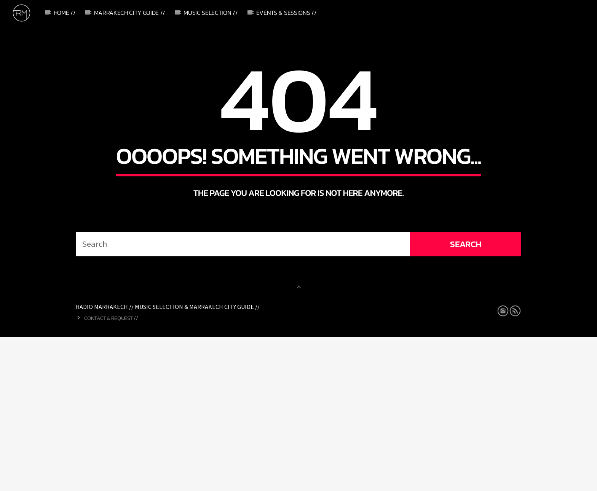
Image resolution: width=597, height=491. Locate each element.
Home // (65, 12)
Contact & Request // (111, 472)
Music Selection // (211, 12)
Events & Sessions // (286, 12)
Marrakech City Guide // (130, 12)
